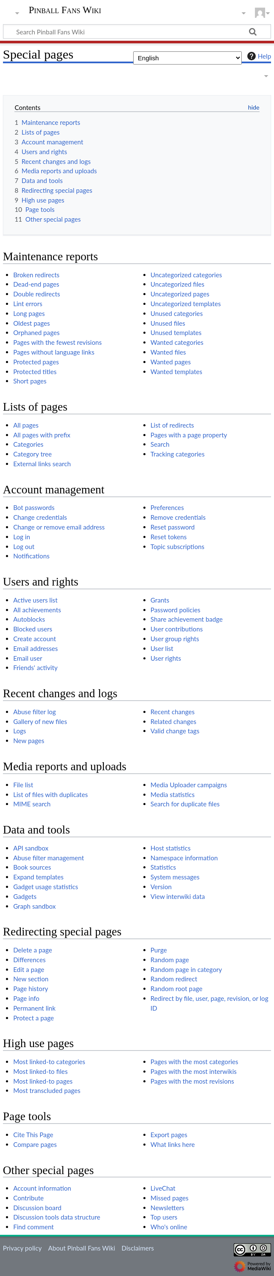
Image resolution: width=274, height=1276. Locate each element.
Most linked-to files (40, 1071)
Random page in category (186, 969)
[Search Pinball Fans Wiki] (137, 31)
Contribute (28, 1198)
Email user (27, 658)
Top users (164, 1217)
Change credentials (40, 517)
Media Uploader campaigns (189, 785)
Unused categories (177, 313)
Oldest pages (31, 323)
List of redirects (172, 425)
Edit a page (28, 969)
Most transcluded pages (47, 1090)
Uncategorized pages (180, 294)
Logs (19, 731)
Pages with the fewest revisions (57, 342)
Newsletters (168, 1207)
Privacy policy (22, 1248)
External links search (42, 464)
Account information (42, 1188)
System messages (175, 877)
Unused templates (176, 332)
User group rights (175, 638)
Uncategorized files (177, 284)
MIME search (31, 804)
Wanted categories (177, 342)
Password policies (175, 610)
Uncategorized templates (186, 303)
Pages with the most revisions (192, 1081)
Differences (29, 959)
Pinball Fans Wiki (65, 10)
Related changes (173, 721)
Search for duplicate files (185, 804)
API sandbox (30, 848)
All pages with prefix (41, 435)
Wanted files (168, 352)
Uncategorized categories (186, 275)
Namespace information (184, 858)
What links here (173, 1144)
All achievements (37, 610)
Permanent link (34, 1008)
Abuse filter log (34, 711)
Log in (21, 537)
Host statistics (170, 848)
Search (160, 444)
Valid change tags (175, 731)
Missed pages (170, 1198)
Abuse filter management (48, 858)
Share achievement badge (187, 619)
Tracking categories (177, 454)
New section (30, 979)
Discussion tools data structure (56, 1217)
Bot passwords (33, 507)
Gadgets (24, 896)
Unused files (168, 323)
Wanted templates (176, 371)
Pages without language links (53, 352)
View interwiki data (178, 896)
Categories (28, 444)
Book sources (32, 867)
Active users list (35, 600)
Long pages (29, 313)
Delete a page (32, 950)
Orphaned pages (36, 332)
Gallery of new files (40, 721)
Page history (30, 988)
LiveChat (163, 1188)
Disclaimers (138, 1248)
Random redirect (174, 979)
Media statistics (173, 794)
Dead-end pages (36, 284)
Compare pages (35, 1144)
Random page (170, 959)
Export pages (169, 1134)
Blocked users (32, 629)
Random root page (176, 988)
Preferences (167, 507)
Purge (159, 950)
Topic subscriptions (177, 546)
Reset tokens (169, 537)
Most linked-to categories (49, 1061)
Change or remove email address (59, 527)
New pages (28, 740)
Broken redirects (36, 275)
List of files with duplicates (50, 794)
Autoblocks (29, 619)
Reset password (173, 527)
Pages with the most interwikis (194, 1071)
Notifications (31, 556)
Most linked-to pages (43, 1081)
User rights (166, 658)
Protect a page (33, 1018)
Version (161, 886)
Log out (23, 546)
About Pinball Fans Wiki (81, 1248)
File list (23, 785)
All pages (26, 425)
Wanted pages (171, 362)
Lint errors (27, 303)
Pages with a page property (189, 435)
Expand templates (38, 877)
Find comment (33, 1227)
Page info (26, 998)
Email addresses (35, 648)
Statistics (163, 867)
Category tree (32, 454)
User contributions (177, 629)
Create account (34, 638)
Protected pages (36, 362)
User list (162, 648)
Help (258, 56)
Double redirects (36, 294)
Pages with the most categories (194, 1061)
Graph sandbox (34, 906)
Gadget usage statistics (45, 886)
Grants (160, 600)
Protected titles (34, 371)
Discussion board (37, 1207)
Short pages (30, 381)
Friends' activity (35, 667)
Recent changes (173, 711)
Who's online (169, 1227)
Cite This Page (33, 1134)
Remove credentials (178, 517)
